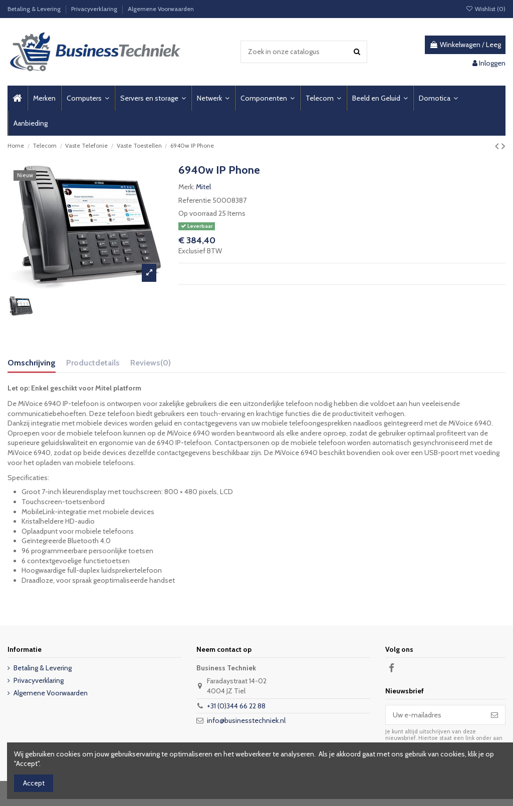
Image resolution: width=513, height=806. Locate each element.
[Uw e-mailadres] (435, 714)
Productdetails (93, 362)
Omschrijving (32, 362)
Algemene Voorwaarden (161, 9)
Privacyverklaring (95, 9)
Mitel (203, 186)
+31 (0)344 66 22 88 (236, 705)
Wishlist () (485, 9)
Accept (34, 782)
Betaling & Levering (35, 9)
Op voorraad (197, 213)
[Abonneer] (494, 714)
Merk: (186, 186)
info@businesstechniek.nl (246, 720)
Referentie (194, 200)
